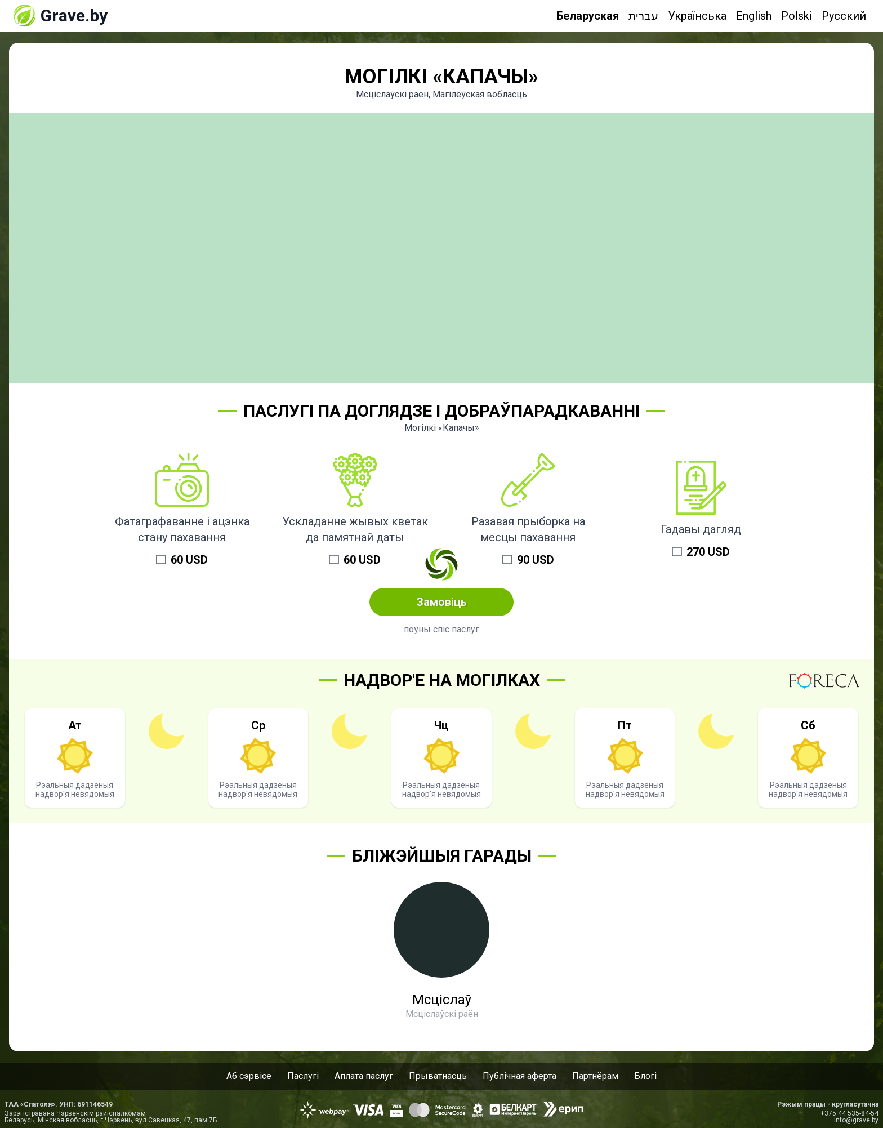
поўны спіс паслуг (441, 629)
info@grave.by (856, 1120)
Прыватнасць (438, 1076)
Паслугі (303, 1076)
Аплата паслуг (364, 1076)
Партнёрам (595, 1076)
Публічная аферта (519, 1076)
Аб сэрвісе (248, 1076)
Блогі (645, 1076)
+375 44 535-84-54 (849, 1113)
